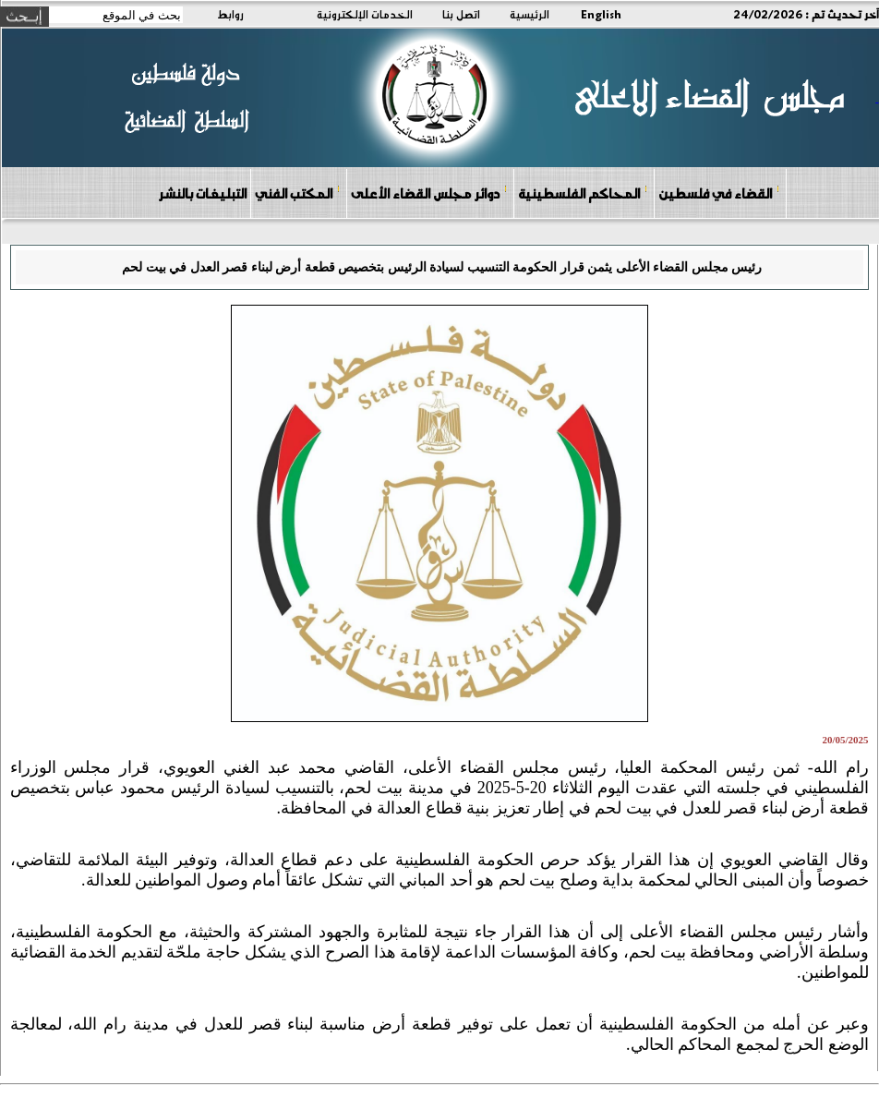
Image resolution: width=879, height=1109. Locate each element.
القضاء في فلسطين (719, 192)
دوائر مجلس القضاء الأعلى (429, 192)
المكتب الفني (298, 192)
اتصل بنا (461, 14)
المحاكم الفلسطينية (583, 192)
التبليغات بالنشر (202, 193)
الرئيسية (529, 14)
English (601, 14)
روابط (230, 14)
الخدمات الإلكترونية (365, 14)
